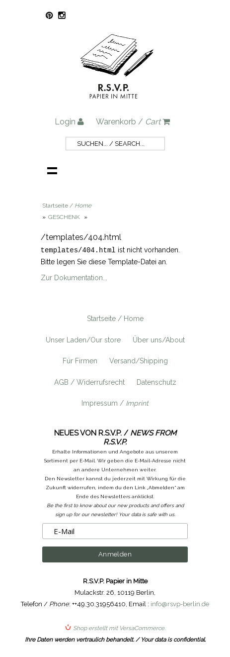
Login (69, 121)
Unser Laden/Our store (83, 339)
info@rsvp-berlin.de (180, 603)
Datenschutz (156, 382)
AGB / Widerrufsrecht (89, 382)
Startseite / (66, 205)
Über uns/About (159, 339)
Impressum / (115, 403)
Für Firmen (80, 360)
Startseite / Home (115, 318)
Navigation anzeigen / (52, 170)
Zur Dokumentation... (74, 277)
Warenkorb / (133, 121)
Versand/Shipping (138, 360)
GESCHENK (64, 217)
